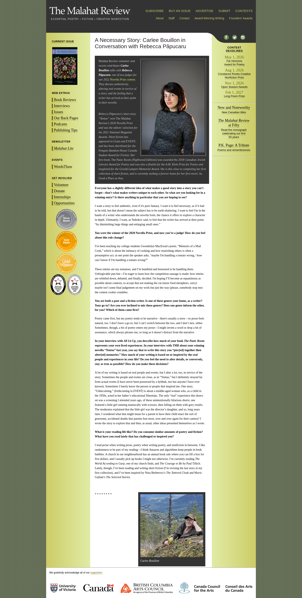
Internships (62, 197)
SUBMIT (224, 11)
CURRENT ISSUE (63, 41)
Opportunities (64, 203)
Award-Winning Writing (209, 18)
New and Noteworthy (234, 107)
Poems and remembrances (233, 150)
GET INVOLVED (62, 178)
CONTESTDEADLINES (234, 49)
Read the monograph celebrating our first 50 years (234, 133)
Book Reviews (65, 100)
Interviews (62, 106)
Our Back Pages (66, 118)
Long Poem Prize (234, 96)
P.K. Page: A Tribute (234, 145)
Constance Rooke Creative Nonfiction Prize (234, 75)
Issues (58, 112)
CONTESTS (244, 11)
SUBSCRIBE (155, 11)
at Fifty (234, 122)
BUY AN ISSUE (180, 11)
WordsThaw (63, 167)
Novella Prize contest (122, 79)
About (160, 18)
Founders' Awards (241, 18)
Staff (171, 18)
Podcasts (60, 124)
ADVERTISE (204, 11)
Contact (185, 18)
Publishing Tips (66, 130)
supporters (96, 572)
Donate (59, 191)
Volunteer (61, 185)
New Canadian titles (234, 112)
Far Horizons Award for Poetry (234, 62)
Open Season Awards (234, 86)
